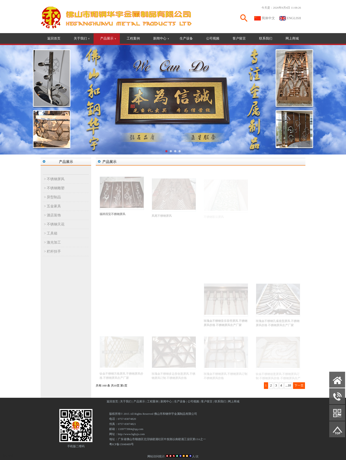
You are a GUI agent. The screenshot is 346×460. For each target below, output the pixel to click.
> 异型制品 (52, 200)
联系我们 (265, 38)
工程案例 (133, 38)
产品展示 (108, 38)
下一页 (299, 385)
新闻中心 (161, 38)
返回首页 (53, 38)
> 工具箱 (50, 236)
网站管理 (8, 456)
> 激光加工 (52, 245)
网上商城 (292, 38)
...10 (288, 385)
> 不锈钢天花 (54, 227)
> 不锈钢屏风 (54, 182)
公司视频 (212, 38)
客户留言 (239, 38)
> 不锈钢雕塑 (54, 191)
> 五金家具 (52, 209)
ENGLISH (294, 18)
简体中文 (268, 18)
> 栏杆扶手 (52, 254)
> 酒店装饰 (52, 218)
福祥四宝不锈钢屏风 (112, 217)
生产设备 (186, 38)
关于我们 (82, 38)
